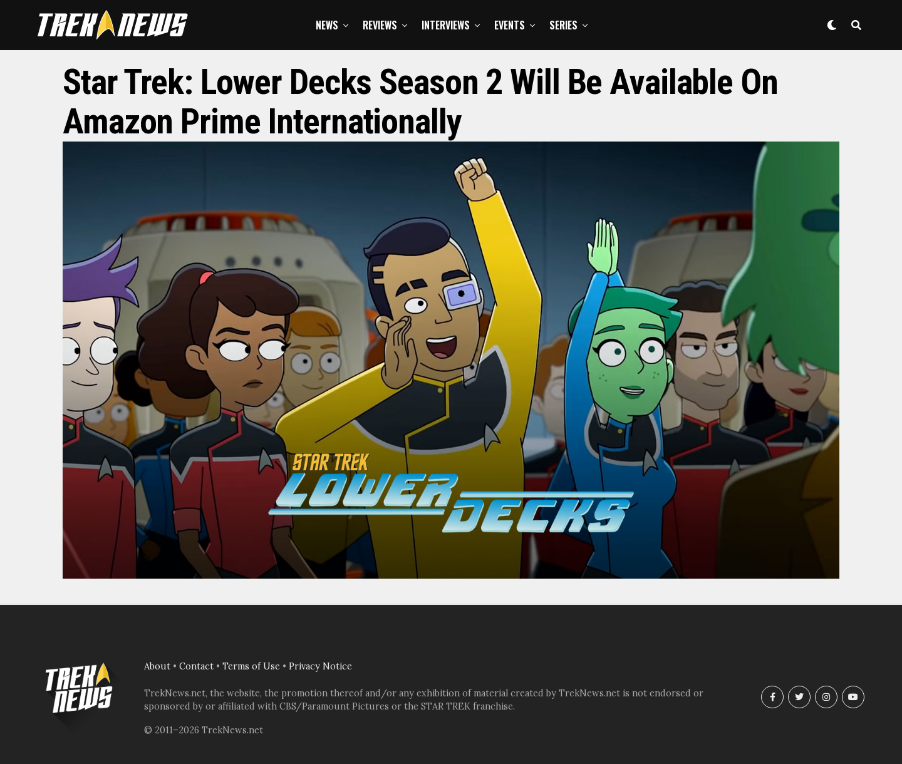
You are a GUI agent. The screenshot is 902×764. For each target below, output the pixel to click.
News (327, 25)
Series (563, 25)
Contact (196, 666)
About (157, 666)
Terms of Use (251, 666)
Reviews (380, 25)
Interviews (446, 25)
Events (509, 25)
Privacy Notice (320, 666)
